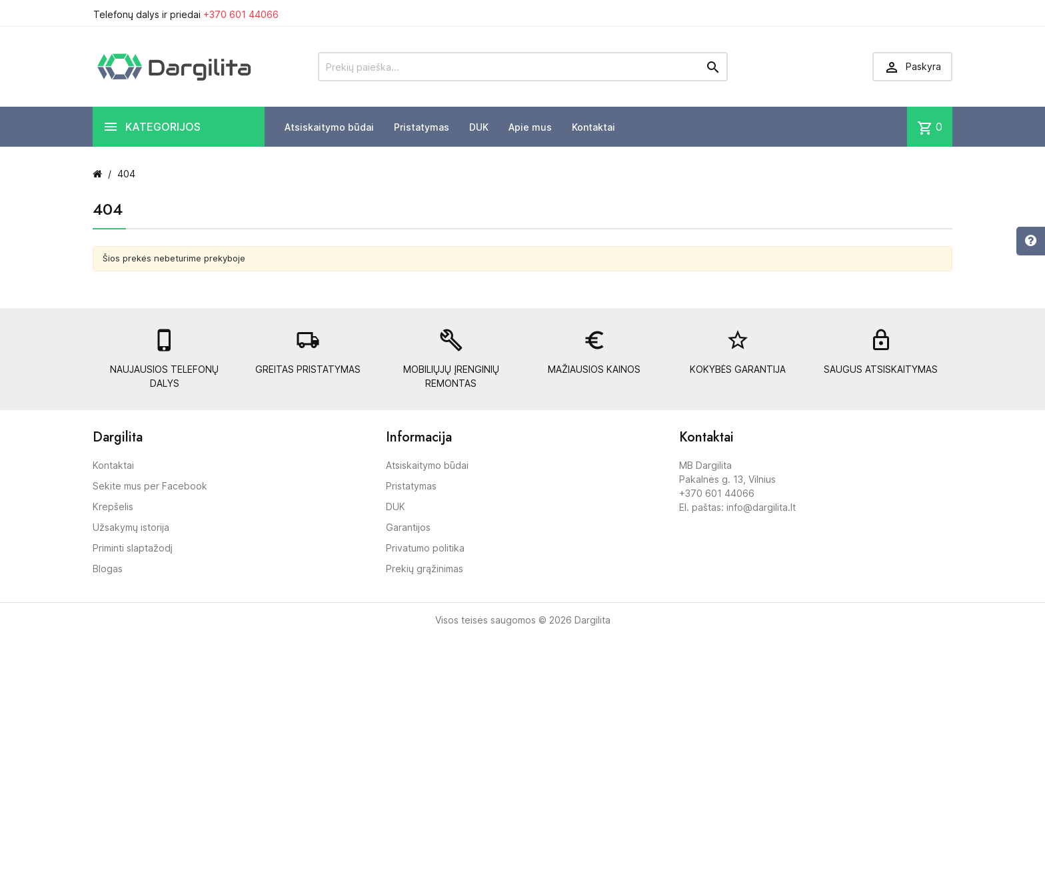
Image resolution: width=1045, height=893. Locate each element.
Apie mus (530, 127)
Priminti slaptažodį (133, 548)
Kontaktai (593, 127)
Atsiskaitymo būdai (329, 127)
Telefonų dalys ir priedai (186, 14)
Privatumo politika (425, 548)
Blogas (108, 568)
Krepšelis (113, 506)
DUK (479, 127)
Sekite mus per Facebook (150, 486)
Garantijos (408, 527)
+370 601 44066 (241, 14)
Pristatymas (421, 127)
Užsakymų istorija (131, 527)
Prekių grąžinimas (424, 568)
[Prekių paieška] (522, 66)
